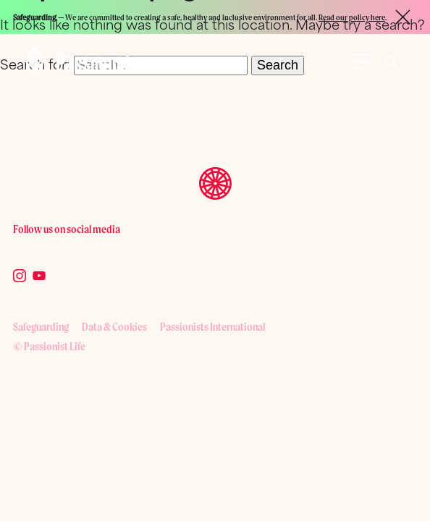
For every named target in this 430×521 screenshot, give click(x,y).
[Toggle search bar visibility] (390, 61)
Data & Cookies (114, 327)
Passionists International (212, 327)
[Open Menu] (361, 61)
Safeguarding (41, 327)
